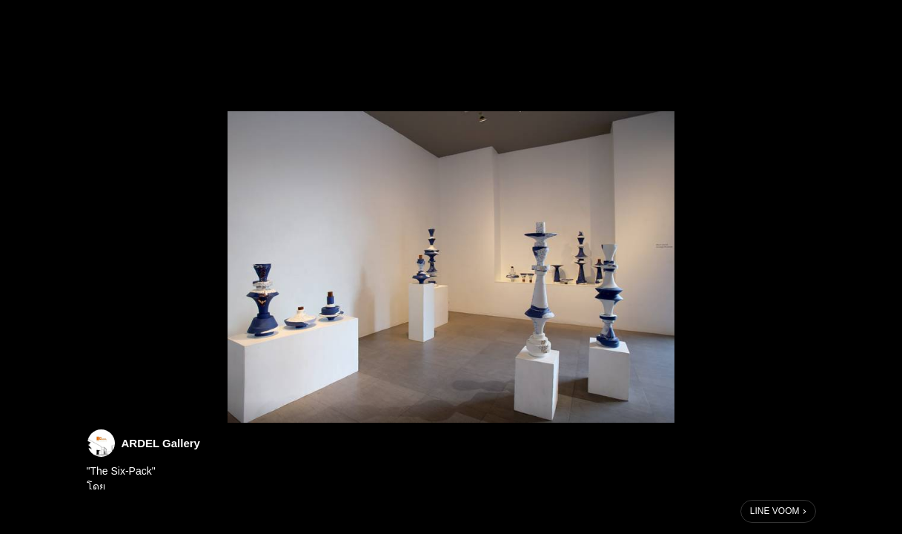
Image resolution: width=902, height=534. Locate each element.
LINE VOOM (775, 511)
